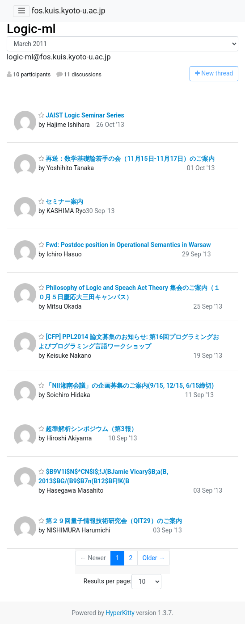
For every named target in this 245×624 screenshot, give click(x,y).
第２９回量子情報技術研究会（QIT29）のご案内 (110, 520)
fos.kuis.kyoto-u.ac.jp (68, 10)
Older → (153, 557)
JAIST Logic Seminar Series (81, 115)
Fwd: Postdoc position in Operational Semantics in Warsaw (124, 244)
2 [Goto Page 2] (131, 557)
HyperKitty (120, 612)
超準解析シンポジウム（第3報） (87, 428)
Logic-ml (31, 28)
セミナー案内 (60, 201)
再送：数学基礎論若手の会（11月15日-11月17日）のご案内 (126, 158)
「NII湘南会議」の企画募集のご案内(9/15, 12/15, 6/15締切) (126, 385)
